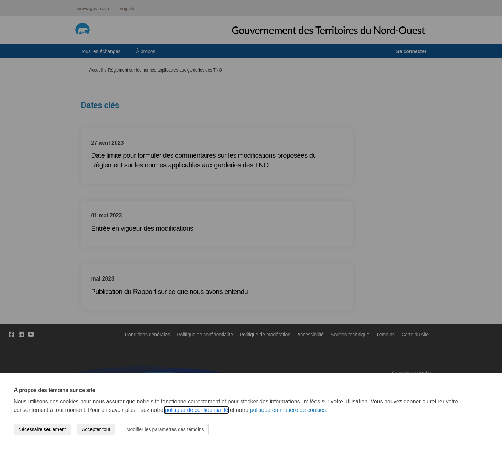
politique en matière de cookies (288, 410)
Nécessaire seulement (42, 429)
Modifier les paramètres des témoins (165, 429)
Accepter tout (96, 429)
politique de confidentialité (196, 410)
